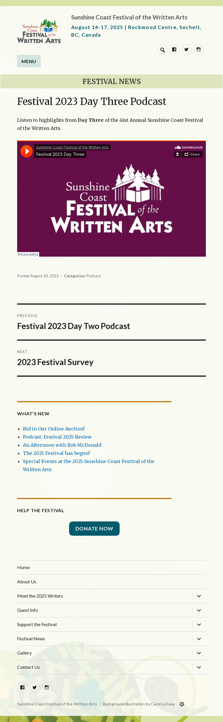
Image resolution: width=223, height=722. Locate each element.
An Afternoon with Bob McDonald (62, 445)
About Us (26, 581)
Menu (28, 61)
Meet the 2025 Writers (40, 595)
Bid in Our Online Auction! (53, 429)
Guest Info (27, 610)
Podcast (93, 276)
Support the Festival (37, 624)
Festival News (111, 81)
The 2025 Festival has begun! (56, 453)
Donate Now (94, 529)
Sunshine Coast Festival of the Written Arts (129, 17)
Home (23, 567)
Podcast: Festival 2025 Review (57, 437)
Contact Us (28, 667)
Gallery (24, 652)
